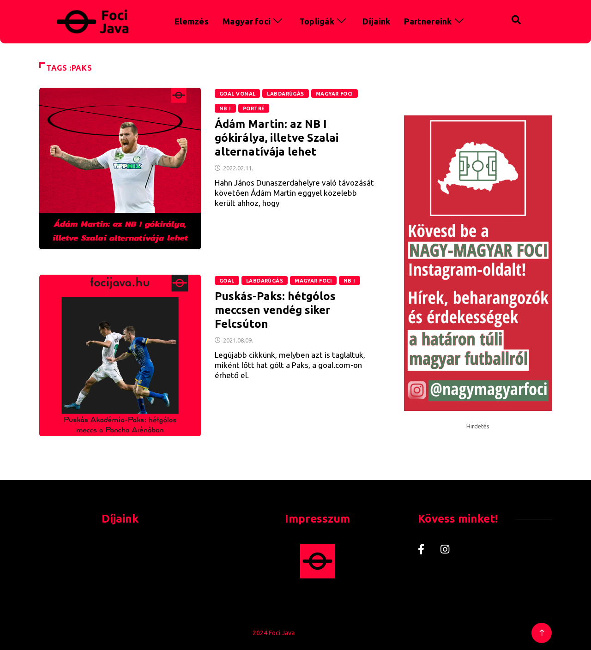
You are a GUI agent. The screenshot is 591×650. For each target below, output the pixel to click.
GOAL (227, 280)
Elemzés (192, 21)
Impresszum (317, 518)
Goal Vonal (237, 93)
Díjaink (376, 21)
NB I (225, 108)
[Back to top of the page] (541, 633)
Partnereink (435, 21)
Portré (254, 108)
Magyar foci (254, 21)
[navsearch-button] (497, 18)
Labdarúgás (285, 93)
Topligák (324, 21)
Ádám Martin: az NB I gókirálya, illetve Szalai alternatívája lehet (276, 138)
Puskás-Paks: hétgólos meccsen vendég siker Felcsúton (275, 310)
